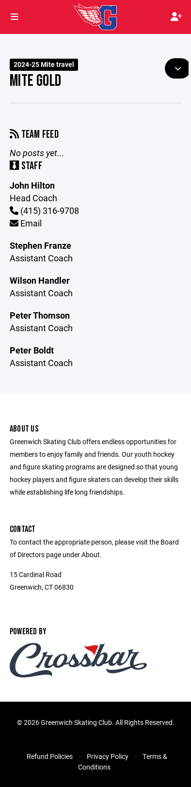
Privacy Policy (107, 756)
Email (26, 223)
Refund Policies (50, 756)
